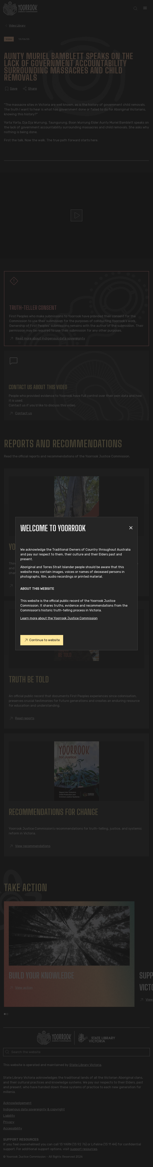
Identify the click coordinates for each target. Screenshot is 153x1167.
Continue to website (42, 640)
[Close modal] (130, 528)
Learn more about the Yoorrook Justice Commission (59, 618)
